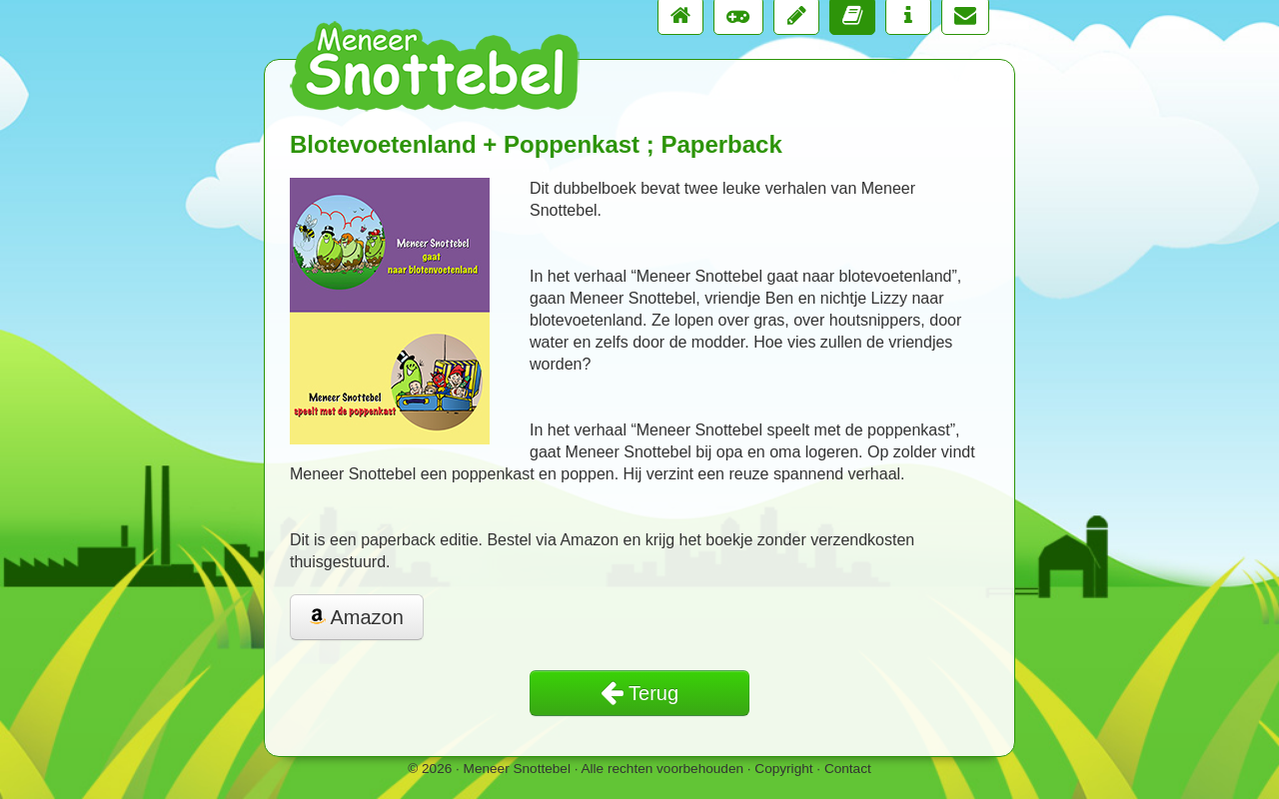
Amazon (357, 617)
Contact (847, 768)
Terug (639, 693)
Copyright (783, 768)
